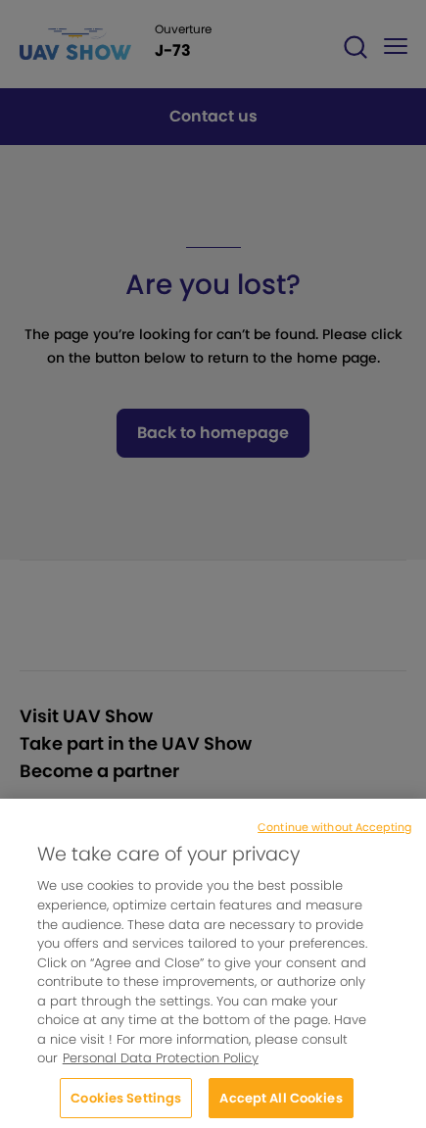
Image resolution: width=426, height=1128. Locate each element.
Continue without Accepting (334, 834)
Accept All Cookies (280, 1106)
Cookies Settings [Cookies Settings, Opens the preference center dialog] (126, 1106)
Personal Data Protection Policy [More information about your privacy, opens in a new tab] (161, 1065)
